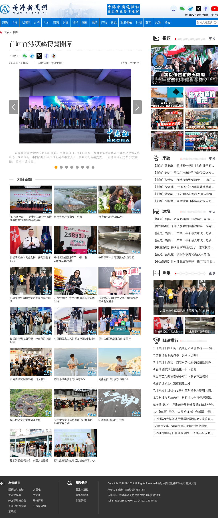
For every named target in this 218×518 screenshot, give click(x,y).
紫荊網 (12, 511)
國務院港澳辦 (16, 489)
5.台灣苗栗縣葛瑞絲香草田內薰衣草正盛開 (180, 376)
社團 (139, 22)
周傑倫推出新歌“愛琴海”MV (113, 379)
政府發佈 (126, 22)
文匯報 (37, 489)
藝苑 (148, 22)
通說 (114, 22)
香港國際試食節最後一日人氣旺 (28, 379)
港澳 (14, 22)
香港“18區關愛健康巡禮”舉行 (114, 338)
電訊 (94, 22)
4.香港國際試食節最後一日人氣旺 (174, 369)
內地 (46, 22)
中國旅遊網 (39, 505)
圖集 (85, 22)
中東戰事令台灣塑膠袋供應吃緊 (116, 257)
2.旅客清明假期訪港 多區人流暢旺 (176, 355)
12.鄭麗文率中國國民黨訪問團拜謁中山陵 (180, 425)
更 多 (212, 38)
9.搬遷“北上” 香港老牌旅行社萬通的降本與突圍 (184, 404)
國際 (56, 22)
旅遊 (158, 22)
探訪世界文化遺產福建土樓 (25, 419)
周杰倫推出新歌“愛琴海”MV (69, 379)
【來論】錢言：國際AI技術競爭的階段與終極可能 (185, 172)
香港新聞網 (82, 495)
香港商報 (38, 500)
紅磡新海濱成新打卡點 (111, 419)
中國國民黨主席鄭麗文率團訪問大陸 (74, 338)
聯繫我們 (81, 500)
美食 (168, 22)
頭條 (5, 22)
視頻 (75, 22)
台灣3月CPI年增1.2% (110, 216)
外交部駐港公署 (17, 500)
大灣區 (25, 22)
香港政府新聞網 (17, 505)
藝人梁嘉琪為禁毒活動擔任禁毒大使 (74, 460)
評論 (104, 22)
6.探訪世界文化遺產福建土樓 (172, 383)
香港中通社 (82, 489)
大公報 (37, 495)
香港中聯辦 (14, 495)
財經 (65, 22)
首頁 (6, 32)
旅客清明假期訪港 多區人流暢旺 (29, 460)
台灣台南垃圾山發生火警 (68, 216)
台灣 (37, 22)
